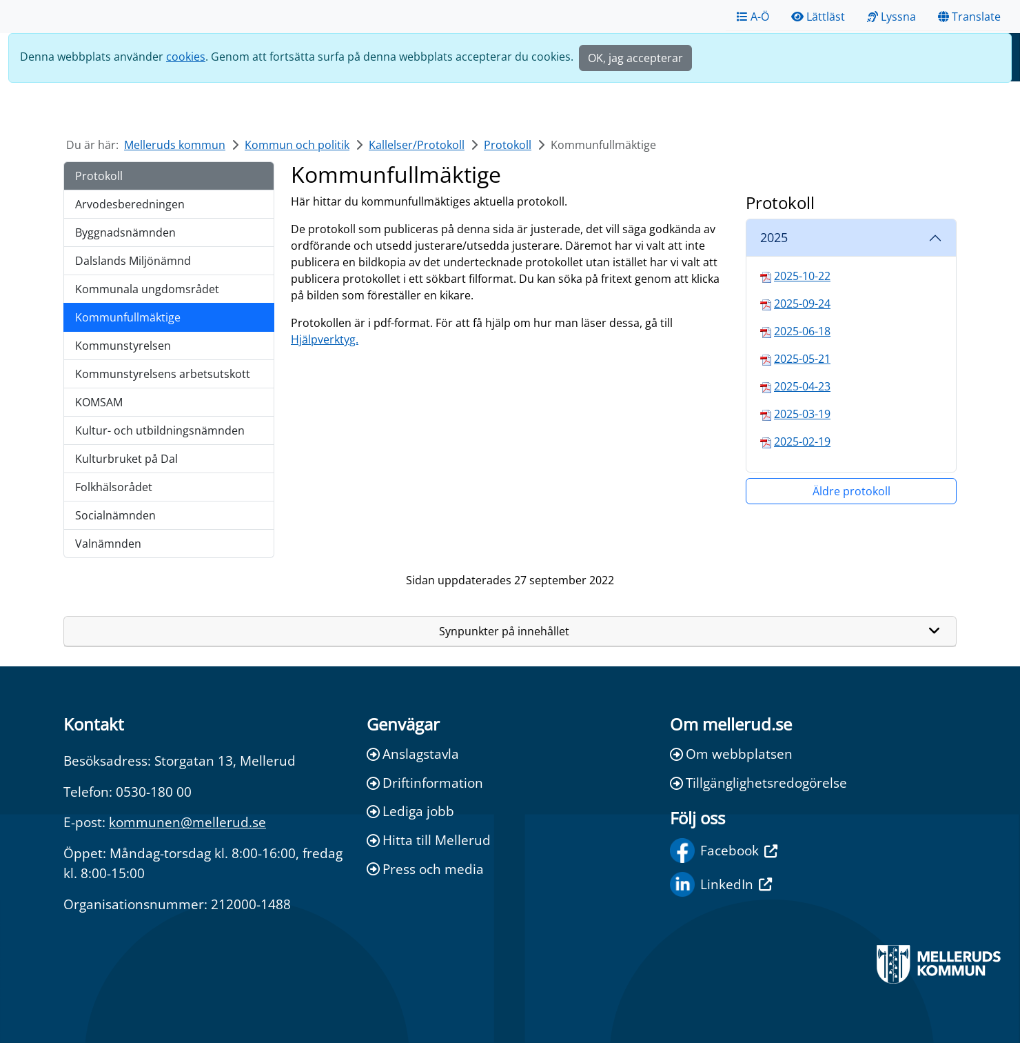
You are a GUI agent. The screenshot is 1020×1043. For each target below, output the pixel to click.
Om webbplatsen (731, 753)
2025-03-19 (802, 413)
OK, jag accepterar (635, 58)
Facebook (723, 850)
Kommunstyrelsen (123, 345)
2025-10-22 (802, 276)
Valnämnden (108, 543)
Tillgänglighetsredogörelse (758, 782)
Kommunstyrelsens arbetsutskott (162, 373)
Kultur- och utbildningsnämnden (160, 430)
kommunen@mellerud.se (187, 822)
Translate (969, 16)
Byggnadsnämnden (125, 232)
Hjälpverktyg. (324, 339)
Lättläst (818, 16)
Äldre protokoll (851, 491)
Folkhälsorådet (113, 487)
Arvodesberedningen (130, 204)
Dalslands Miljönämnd (133, 260)
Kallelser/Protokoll (417, 144)
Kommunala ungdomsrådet (147, 289)
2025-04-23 (802, 386)
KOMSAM (99, 402)
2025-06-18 (802, 331)
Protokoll (507, 144)
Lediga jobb (410, 811)
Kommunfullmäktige (128, 317)
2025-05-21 (802, 358)
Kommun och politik (297, 144)
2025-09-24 (802, 303)
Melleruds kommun (174, 144)
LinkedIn (721, 884)
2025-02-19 (802, 441)
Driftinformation (425, 782)
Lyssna (891, 16)
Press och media (425, 869)
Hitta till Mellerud (429, 840)
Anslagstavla (413, 753)
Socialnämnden (115, 515)
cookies (185, 56)
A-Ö (753, 16)
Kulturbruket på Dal (126, 458)
